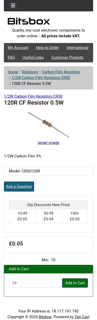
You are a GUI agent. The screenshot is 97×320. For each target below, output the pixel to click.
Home (13, 72)
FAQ (11, 57)
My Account (18, 47)
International (77, 47)
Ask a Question (19, 186)
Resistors (30, 72)
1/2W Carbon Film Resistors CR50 (41, 77)
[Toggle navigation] (13, 6)
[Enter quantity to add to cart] (35, 283)
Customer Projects (67, 57)
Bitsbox (45, 317)
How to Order (47, 47)
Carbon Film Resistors (61, 72)
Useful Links (33, 57)
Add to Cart (75, 283)
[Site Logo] (48, 22)
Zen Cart (82, 317)
